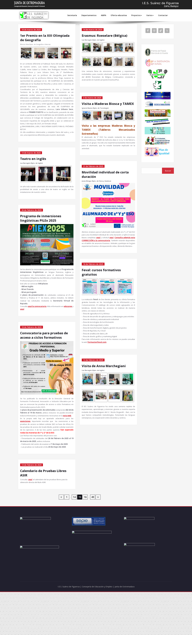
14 (74, 540)
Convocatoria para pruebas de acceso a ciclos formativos (44, 361)
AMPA (103, 15)
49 (92, 540)
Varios (150, 15)
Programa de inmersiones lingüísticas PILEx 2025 (40, 235)
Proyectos (136, 15)
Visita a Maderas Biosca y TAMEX (108, 105)
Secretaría (72, 15)
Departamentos (88, 15)
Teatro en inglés (33, 175)
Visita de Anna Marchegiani (104, 391)
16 (85, 540)
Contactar (163, 15)
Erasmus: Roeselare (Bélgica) (104, 35)
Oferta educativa (119, 15)
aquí (31, 522)
